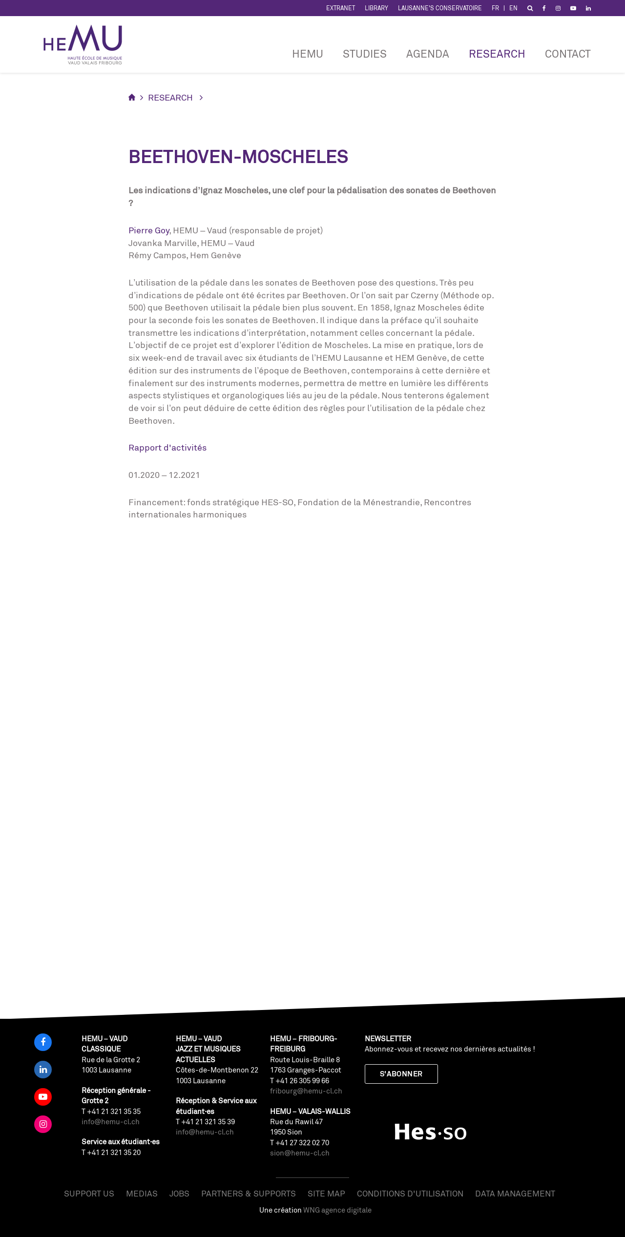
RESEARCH (497, 53)
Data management (515, 1193)
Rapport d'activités (167, 447)
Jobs (179, 1193)
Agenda (427, 53)
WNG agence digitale (337, 1210)
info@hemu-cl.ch (111, 1121)
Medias (142, 1193)
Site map (326, 1193)
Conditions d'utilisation (410, 1193)
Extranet (340, 8)
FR (495, 8)
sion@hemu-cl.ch (300, 1152)
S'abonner (401, 1073)
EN (513, 8)
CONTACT (568, 53)
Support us (89, 1193)
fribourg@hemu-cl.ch (306, 1090)
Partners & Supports (248, 1193)
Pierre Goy (148, 230)
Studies (365, 53)
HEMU (307, 53)
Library (376, 8)
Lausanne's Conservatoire (440, 8)
